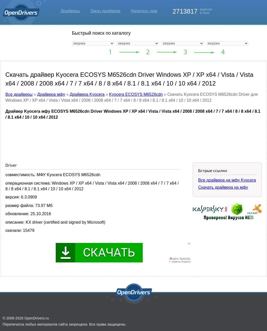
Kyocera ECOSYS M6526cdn (136, 94)
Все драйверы (19, 94)
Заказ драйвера (105, 11)
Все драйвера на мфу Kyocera (227, 180)
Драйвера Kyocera (87, 94)
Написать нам (144, 11)
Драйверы (70, 11)
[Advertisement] (133, 137)
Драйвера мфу (51, 94)
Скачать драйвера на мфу (223, 187)
